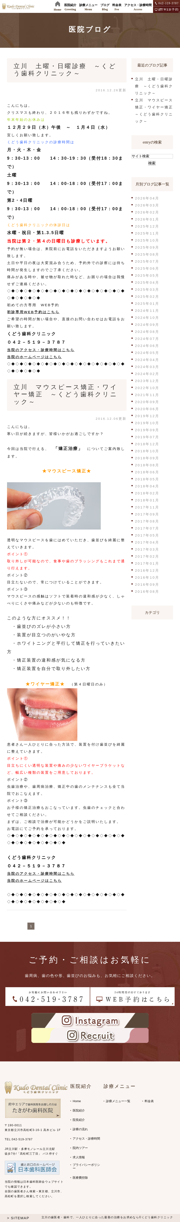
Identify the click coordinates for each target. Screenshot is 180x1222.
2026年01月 (147, 219)
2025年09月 (147, 247)
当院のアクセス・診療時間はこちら (41, 350)
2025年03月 (147, 289)
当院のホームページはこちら (34, 357)
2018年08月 (147, 465)
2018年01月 (147, 500)
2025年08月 (147, 254)
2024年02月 (147, 374)
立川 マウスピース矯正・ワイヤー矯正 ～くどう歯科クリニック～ (66, 394)
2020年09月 (147, 402)
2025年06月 (147, 268)
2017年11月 (147, 507)
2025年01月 (147, 304)
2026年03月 (147, 205)
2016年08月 (147, 591)
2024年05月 (147, 353)
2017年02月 (147, 556)
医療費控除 (80, 1177)
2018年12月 (147, 444)
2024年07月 (147, 339)
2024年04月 (147, 360)
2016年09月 (147, 584)
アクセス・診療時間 (86, 1138)
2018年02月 (147, 493)
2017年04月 (147, 542)
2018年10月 (147, 451)
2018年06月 (147, 472)
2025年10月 (147, 240)
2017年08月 (147, 521)
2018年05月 (147, 479)
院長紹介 (79, 1120)
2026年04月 (147, 198)
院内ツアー (80, 1148)
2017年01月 (147, 563)
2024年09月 (147, 325)
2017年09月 (147, 514)
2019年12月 (147, 416)
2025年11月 (147, 233)
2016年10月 (147, 577)
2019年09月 (147, 430)
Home (77, 1101)
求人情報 (79, 1157)
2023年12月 (147, 381)
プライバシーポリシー (86, 1166)
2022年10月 (147, 388)
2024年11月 (147, 311)
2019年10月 (147, 423)
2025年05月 (147, 275)
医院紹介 (79, 1110)
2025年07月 (147, 261)
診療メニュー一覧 (118, 1101)
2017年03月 (147, 549)
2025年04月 (147, 282)
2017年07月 (147, 528)
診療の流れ (80, 1129)
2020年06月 (147, 409)
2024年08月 (147, 332)
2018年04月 (147, 486)
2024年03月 (147, 367)
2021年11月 (147, 395)
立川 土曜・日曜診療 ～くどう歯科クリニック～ (154, 86)
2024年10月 (147, 318)
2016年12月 (147, 570)
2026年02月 (147, 212)
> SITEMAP (18, 1218)
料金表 (149, 1101)
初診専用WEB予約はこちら (33, 312)
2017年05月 (147, 535)
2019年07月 (147, 437)
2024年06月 (147, 346)
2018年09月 (147, 458)
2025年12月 (147, 226)
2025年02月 (147, 296)
